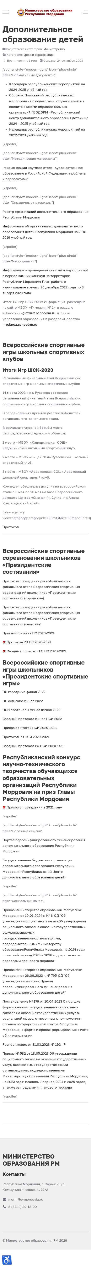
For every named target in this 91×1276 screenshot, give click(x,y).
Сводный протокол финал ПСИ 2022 (32, 719)
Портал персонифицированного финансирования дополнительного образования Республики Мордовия (43, 845)
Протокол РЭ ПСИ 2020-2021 (25, 737)
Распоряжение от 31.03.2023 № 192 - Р (34, 1044)
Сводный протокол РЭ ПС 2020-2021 (34, 651)
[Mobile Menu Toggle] (5, 12)
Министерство (54, 49)
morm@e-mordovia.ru (22, 1199)
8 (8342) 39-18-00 (19, 1207)
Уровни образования (38, 54)
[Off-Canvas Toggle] (85, 12)
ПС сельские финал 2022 (22, 701)
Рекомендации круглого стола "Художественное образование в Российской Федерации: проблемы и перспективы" (44, 173)
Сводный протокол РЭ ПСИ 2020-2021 (33, 746)
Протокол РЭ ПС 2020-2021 (26, 642)
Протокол (10, 527)
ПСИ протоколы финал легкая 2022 (31, 710)
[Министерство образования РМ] (45, 12)
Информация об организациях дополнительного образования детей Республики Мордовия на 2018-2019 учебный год (44, 231)
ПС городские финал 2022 (23, 692)
